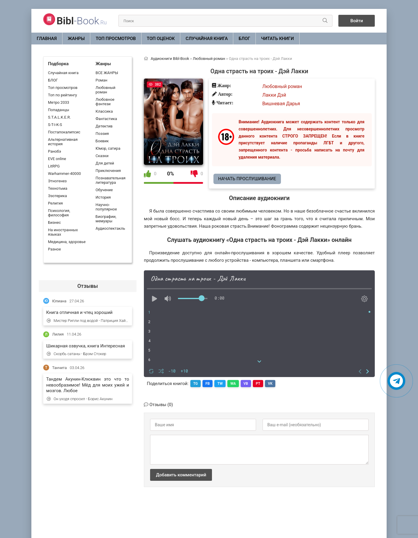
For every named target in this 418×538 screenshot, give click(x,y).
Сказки (102, 156)
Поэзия (102, 133)
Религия (55, 203)
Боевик (102, 141)
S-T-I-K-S (55, 124)
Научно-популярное (106, 206)
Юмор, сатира (108, 148)
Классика (104, 111)
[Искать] (325, 21)
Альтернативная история (63, 141)
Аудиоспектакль (110, 228)
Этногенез (57, 181)
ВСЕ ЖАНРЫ (107, 73)
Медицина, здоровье (67, 242)
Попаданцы (58, 110)
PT (258, 383)
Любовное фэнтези (105, 101)
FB (207, 383)
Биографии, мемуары (106, 218)
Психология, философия (59, 212)
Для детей (105, 163)
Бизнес (54, 222)
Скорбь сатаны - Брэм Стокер (76, 354)
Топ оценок (161, 38)
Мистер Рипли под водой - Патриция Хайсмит (88, 321)
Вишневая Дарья (281, 103)
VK (270, 383)
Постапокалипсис (64, 132)
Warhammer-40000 (64, 173)
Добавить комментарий (181, 475)
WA (233, 383)
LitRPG (54, 166)
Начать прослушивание (247, 178)
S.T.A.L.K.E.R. (59, 117)
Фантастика (106, 118)
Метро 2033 (58, 102)
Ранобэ (54, 151)
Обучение (104, 190)
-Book (82, 21)
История (103, 197)
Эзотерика (57, 196)
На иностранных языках (63, 232)
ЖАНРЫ (76, 38)
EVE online (57, 159)
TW (220, 383)
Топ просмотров (116, 38)
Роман (101, 80)
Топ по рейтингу (62, 95)
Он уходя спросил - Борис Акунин (79, 399)
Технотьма (57, 188)
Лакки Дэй (274, 95)
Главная (47, 38)
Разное (54, 249)
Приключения (108, 170)
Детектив (104, 126)
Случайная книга (207, 38)
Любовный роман (105, 89)
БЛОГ (244, 38)
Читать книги (277, 38)
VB (246, 383)
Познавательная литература (111, 180)
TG (195, 383)
